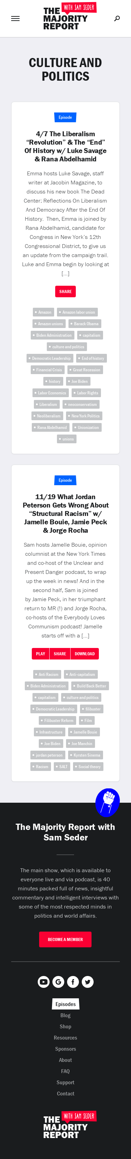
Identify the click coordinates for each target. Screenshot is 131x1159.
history (54, 381)
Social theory (90, 767)
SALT (63, 767)
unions (68, 439)
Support (65, 1082)
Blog (65, 1015)
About (65, 1060)
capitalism (91, 335)
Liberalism (48, 404)
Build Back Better (91, 686)
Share (65, 291)
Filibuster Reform (58, 720)
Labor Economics (52, 393)
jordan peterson (49, 755)
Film (88, 720)
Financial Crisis (49, 370)
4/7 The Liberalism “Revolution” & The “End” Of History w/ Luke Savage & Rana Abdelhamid (65, 146)
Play (40, 654)
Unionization (88, 427)
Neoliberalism (48, 416)
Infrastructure (51, 732)
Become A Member (65, 939)
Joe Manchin (82, 743)
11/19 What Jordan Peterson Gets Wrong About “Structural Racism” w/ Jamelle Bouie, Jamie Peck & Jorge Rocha (66, 513)
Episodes (66, 1004)
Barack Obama (86, 324)
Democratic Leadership (51, 358)
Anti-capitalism (82, 674)
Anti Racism (48, 674)
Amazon (44, 312)
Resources (65, 1037)
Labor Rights (87, 393)
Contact (65, 1093)
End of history (93, 358)
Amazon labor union (79, 312)
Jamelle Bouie (85, 732)
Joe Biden (80, 381)
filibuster (93, 709)
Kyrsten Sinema (87, 755)
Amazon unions (50, 324)
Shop (65, 1026)
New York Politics (86, 416)
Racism (42, 767)
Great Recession (86, 370)
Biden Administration (54, 335)
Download (85, 654)
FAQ (65, 1071)
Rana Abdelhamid (52, 427)
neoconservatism (82, 404)
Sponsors (65, 1048)
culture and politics (68, 347)
